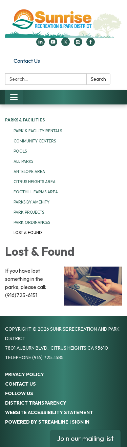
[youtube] (53, 44)
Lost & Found (28, 232)
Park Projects (29, 212)
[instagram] (78, 44)
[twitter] (65, 44)
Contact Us (27, 60)
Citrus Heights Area (35, 181)
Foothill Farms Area (36, 191)
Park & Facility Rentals (38, 130)
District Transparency (35, 403)
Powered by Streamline (36, 422)
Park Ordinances (32, 222)
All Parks (23, 161)
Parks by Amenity (31, 202)
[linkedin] (40, 44)
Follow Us (19, 393)
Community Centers (35, 140)
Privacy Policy (24, 374)
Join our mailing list (85, 438)
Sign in (80, 422)
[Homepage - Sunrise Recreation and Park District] (63, 22)
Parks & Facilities (25, 119)
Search (98, 79)
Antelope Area (29, 171)
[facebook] (90, 44)
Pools (20, 151)
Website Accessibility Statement (49, 412)
